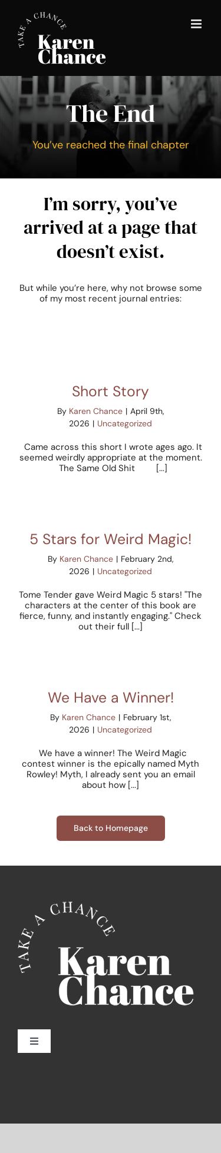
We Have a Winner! (111, 697)
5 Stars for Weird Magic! (110, 539)
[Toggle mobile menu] (197, 24)
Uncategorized (124, 423)
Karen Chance (96, 411)
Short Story (110, 391)
